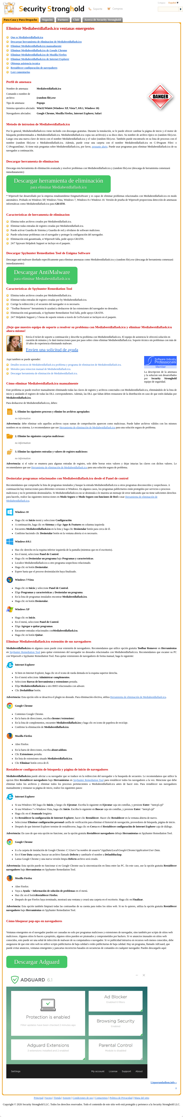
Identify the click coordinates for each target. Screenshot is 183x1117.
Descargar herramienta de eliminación (58, 184)
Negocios (47, 19)
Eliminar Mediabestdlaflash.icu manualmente (36, 46)
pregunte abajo (99, 146)
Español (173, 2)
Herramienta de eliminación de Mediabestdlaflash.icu (87, 427)
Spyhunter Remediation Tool (25, 652)
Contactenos (101, 1097)
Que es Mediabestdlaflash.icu (27, 37)
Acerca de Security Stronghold (102, 19)
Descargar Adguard (36, 962)
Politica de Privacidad (121, 1097)
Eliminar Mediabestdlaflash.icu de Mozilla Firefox (39, 54)
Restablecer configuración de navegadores (34, 67)
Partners (63, 19)
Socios (48, 1097)
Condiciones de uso (83, 1097)
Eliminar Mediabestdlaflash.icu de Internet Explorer (40, 59)
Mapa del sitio (141, 1097)
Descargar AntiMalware (42, 275)
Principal (38, 1097)
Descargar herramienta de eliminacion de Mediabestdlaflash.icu (46, 41)
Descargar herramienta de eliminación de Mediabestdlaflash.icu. (44, 373)
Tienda (57, 1097)
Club (76, 19)
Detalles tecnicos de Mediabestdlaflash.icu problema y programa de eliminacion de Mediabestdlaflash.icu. (66, 364)
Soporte (67, 1097)
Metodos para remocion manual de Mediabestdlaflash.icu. (41, 369)
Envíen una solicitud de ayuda (52, 349)
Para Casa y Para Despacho (20, 19)
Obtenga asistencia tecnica (25, 63)
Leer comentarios (20, 72)
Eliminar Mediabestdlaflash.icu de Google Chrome (39, 50)
